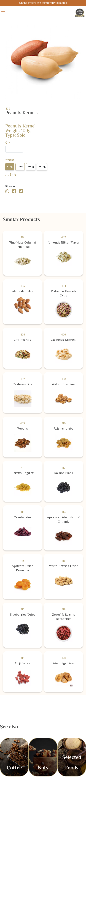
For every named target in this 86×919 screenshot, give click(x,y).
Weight (9, 160)
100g (9, 167)
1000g (41, 167)
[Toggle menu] (3, 13)
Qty (7, 142)
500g (31, 167)
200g (20, 167)
